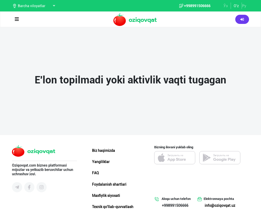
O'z (236, 6)
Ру (244, 6)
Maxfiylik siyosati (106, 196)
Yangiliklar (101, 162)
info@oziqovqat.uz (220, 205)
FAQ (95, 173)
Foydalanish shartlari (109, 184)
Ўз (226, 6)
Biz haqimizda (103, 151)
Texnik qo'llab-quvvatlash (112, 207)
